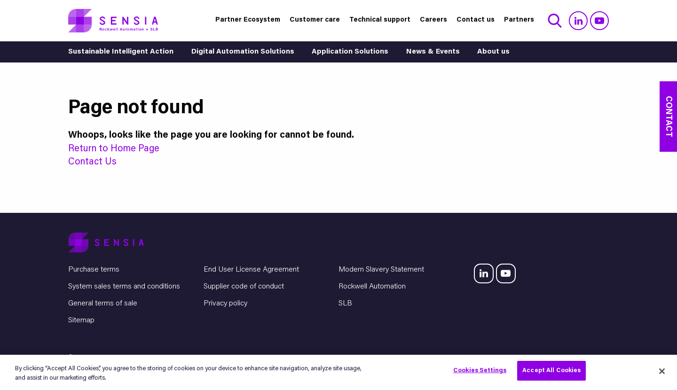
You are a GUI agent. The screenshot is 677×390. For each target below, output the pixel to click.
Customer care (315, 19)
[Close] (662, 371)
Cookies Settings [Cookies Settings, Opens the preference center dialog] (479, 370)
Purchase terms (93, 269)
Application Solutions (350, 51)
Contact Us (92, 162)
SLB (345, 303)
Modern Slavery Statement (381, 269)
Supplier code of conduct (244, 286)
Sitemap (81, 320)
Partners (519, 19)
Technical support (379, 19)
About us (493, 51)
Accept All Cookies (551, 370)
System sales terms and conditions (124, 286)
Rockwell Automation (372, 286)
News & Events (433, 51)
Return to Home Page (113, 149)
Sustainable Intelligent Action (120, 51)
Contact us (476, 19)
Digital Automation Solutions (242, 51)
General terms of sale (102, 303)
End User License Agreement (251, 269)
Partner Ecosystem (247, 19)
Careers (433, 19)
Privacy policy (225, 303)
